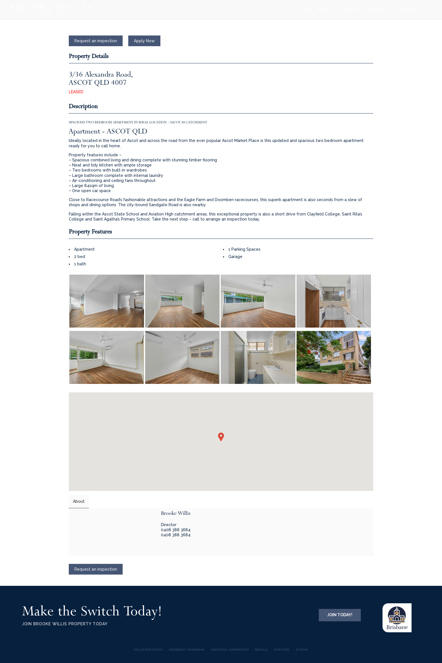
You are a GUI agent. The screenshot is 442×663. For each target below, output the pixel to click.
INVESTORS (409, 10)
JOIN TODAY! (339, 615)
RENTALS (349, 10)
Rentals (261, 649)
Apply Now (144, 41)
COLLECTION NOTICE (148, 649)
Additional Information (230, 649)
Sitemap (302, 649)
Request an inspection (95, 41)
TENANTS (378, 10)
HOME (304, 10)
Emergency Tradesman (186, 649)
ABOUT (323, 10)
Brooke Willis (176, 513)
